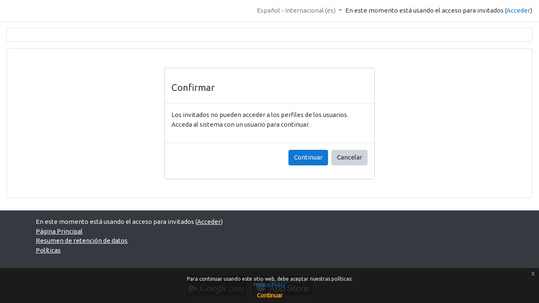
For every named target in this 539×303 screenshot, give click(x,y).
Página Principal (59, 231)
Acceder (518, 10)
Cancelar (349, 157)
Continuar (308, 157)
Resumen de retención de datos (82, 240)
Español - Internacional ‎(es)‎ (297, 10)
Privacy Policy (269, 284)
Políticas (48, 250)
